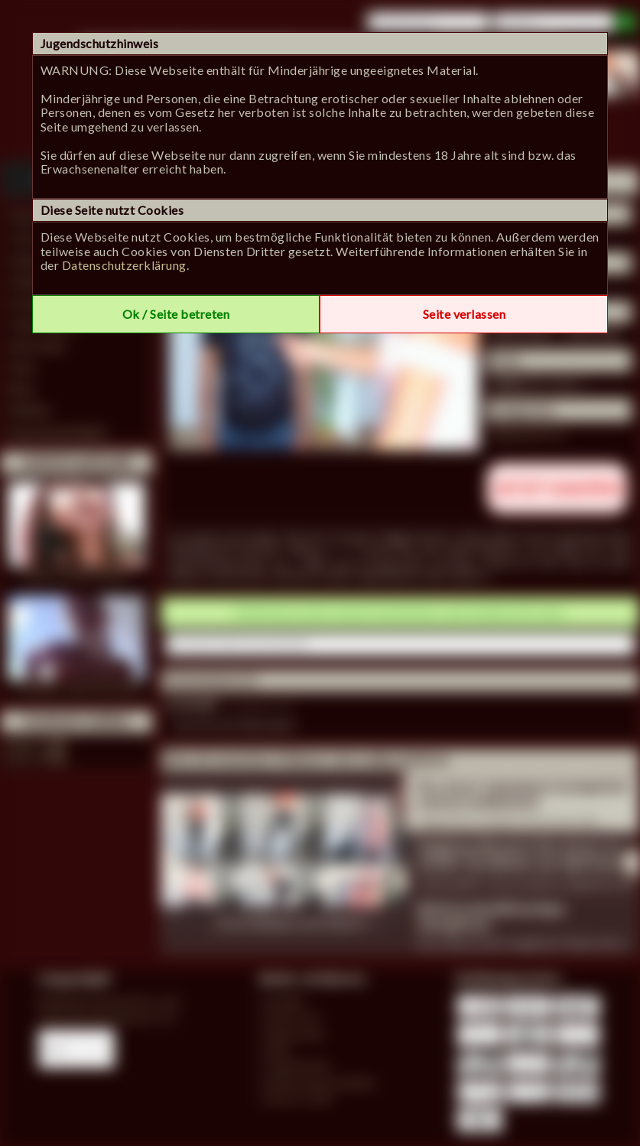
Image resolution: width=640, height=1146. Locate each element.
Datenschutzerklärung (124, 265)
